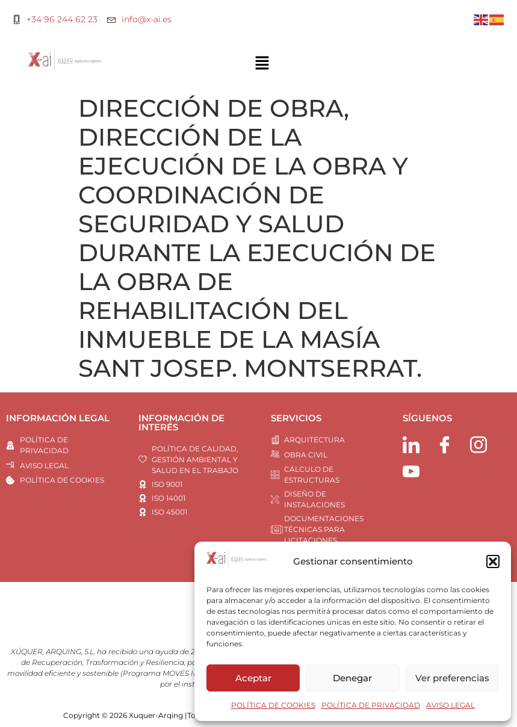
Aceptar (253, 678)
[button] (493, 561)
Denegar (352, 678)
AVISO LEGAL (450, 705)
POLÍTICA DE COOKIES (273, 705)
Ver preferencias (452, 678)
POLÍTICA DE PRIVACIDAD (370, 705)
